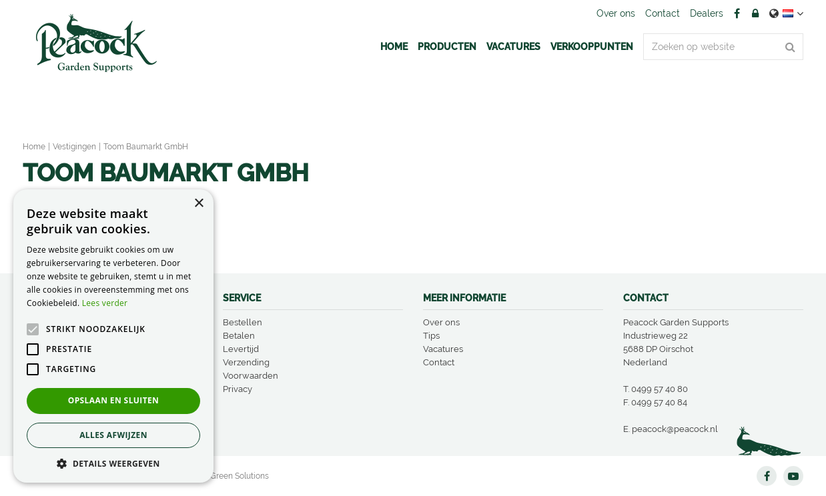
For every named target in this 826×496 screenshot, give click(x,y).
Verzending (246, 362)
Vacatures (443, 349)
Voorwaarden (250, 376)
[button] (113, 463)
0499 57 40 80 (659, 389)
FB (736, 13)
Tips (431, 336)
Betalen (239, 336)
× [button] (198, 204)
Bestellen (242, 322)
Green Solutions (239, 476)
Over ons (441, 322)
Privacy (237, 389)
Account (755, 13)
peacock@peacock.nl (675, 429)
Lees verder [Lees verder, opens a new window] (105, 303)
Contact (438, 362)
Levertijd (241, 349)
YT (793, 476)
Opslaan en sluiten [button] (113, 400)
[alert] (113, 336)
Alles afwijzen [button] (113, 435)
